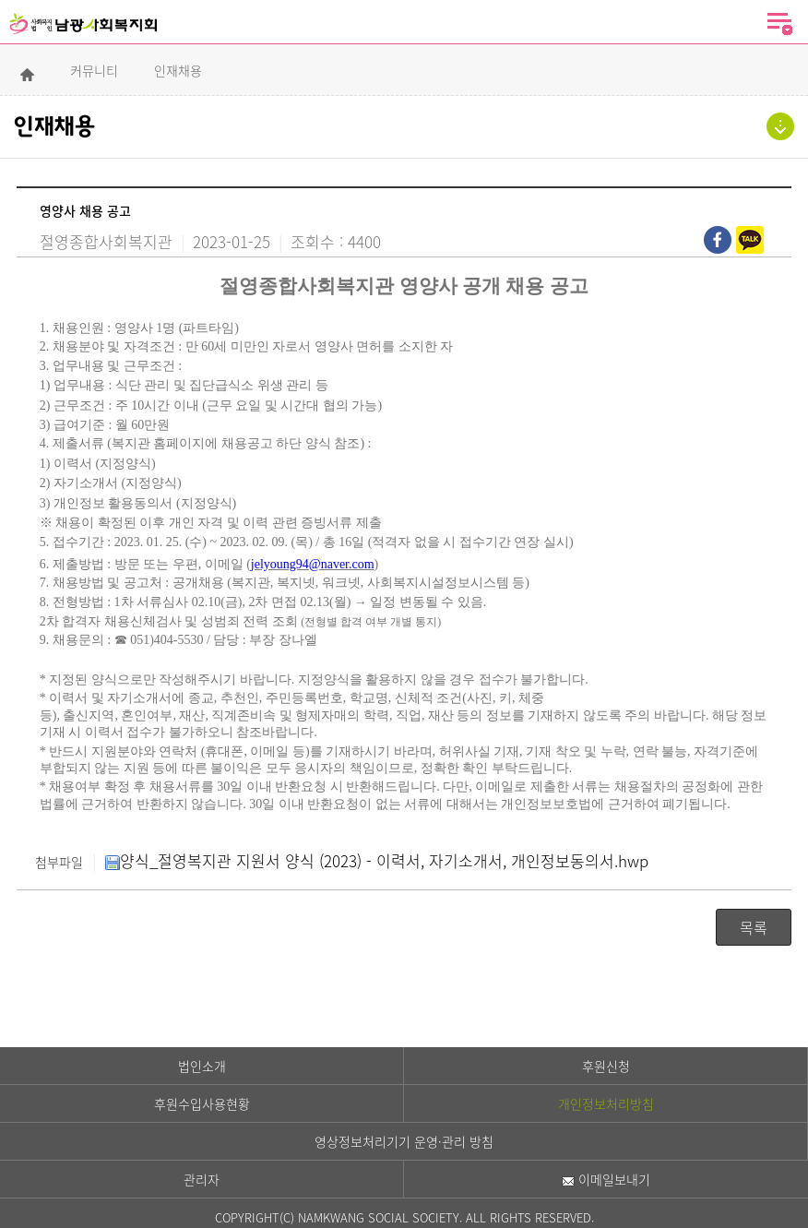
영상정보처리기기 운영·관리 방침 (404, 1141)
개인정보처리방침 (606, 1103)
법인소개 (202, 1065)
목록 (753, 927)
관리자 (202, 1179)
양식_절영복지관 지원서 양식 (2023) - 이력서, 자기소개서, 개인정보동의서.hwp (376, 860)
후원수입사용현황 (202, 1103)
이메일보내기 (606, 1179)
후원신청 (606, 1065)
